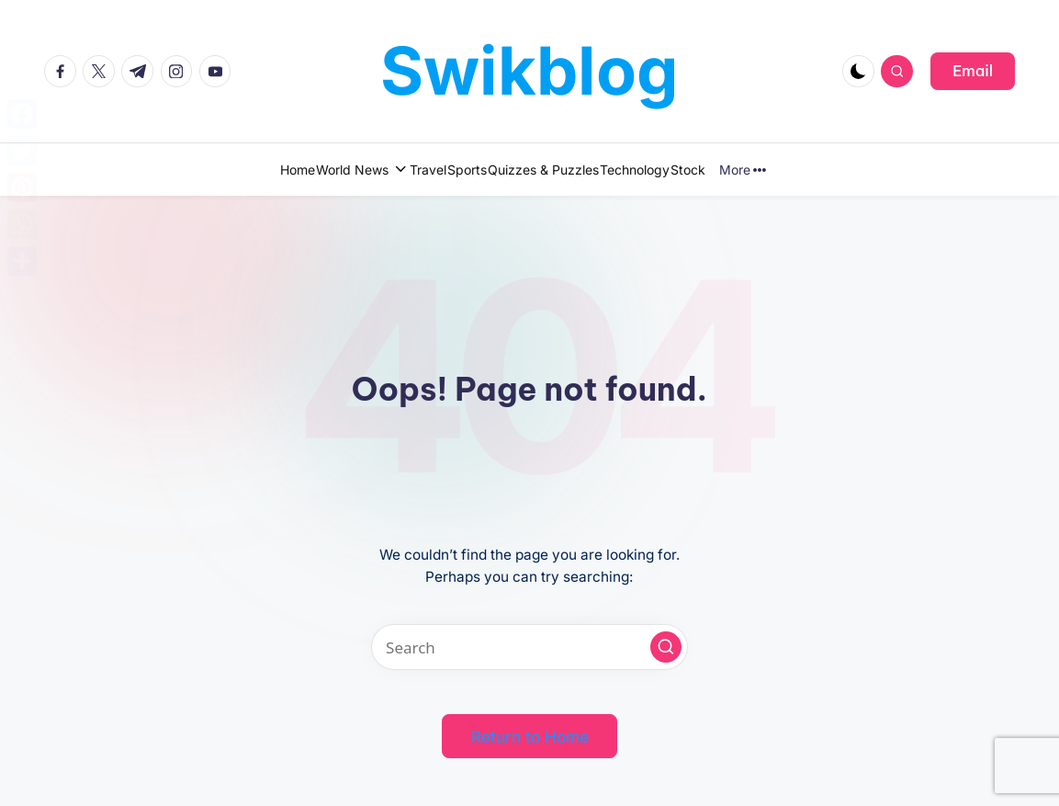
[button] (972, 70)
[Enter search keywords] (530, 647)
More (829, 169)
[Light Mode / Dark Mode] (858, 71)
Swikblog (529, 70)
